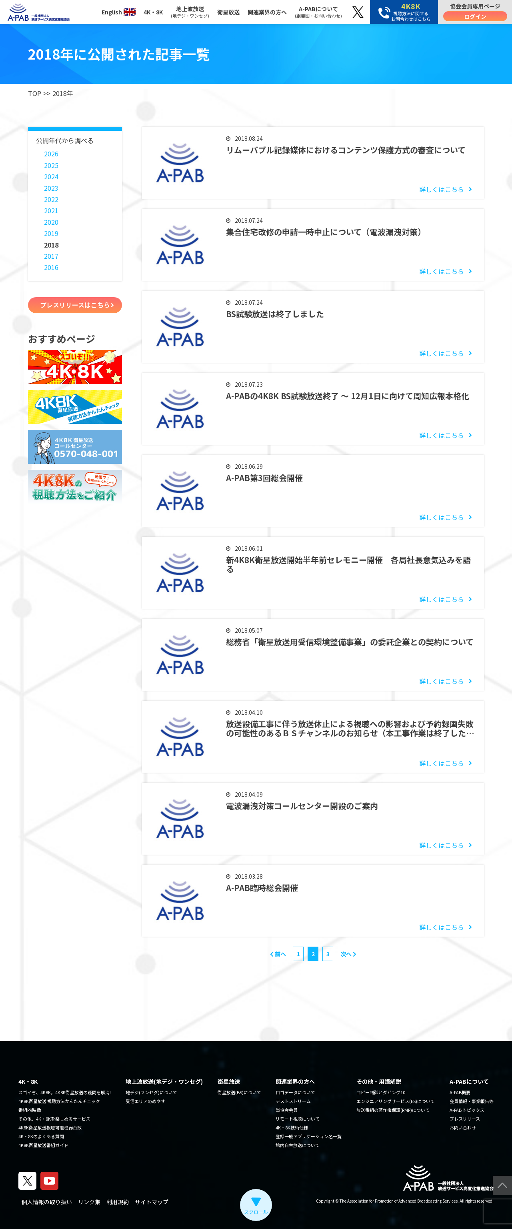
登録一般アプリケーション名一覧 (309, 1136)
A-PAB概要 (460, 1092)
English (119, 12)
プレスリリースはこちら (75, 305)
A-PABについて (318, 12)
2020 (51, 222)
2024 (51, 176)
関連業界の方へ (267, 12)
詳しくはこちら (441, 189)
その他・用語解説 (378, 1081)
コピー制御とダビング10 (380, 1092)
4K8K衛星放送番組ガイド (43, 1145)
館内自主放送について (298, 1145)
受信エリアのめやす (145, 1101)
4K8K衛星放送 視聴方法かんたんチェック (59, 1101)
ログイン (475, 16)
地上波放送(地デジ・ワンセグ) (164, 1081)
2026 (51, 153)
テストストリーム (293, 1101)
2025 (51, 165)
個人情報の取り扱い (47, 1202)
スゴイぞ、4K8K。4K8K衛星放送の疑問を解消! (64, 1092)
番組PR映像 (29, 1110)
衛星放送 (228, 12)
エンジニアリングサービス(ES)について (395, 1101)
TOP (34, 93)
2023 (51, 188)
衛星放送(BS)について (239, 1092)
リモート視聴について (298, 1118)
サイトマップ (151, 1202)
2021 (51, 210)
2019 (51, 233)
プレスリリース (465, 1118)
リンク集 (89, 1202)
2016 (51, 267)
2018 (51, 245)
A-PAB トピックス (467, 1110)
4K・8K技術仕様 (292, 1127)
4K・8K (153, 12)
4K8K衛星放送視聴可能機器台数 (50, 1127)
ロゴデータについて (295, 1092)
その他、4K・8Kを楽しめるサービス (54, 1118)
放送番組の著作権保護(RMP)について (393, 1110)
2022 (51, 199)
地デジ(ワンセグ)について (151, 1092)
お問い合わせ (463, 1127)
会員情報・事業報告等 (472, 1101)
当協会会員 (287, 1110)
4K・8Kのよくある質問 (41, 1136)
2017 (51, 256)
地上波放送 (190, 12)
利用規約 (117, 1202)
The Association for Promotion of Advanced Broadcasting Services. (399, 1201)
